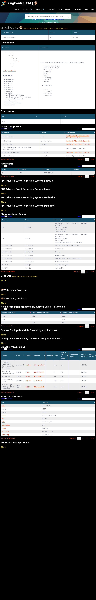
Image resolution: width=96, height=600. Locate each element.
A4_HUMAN (38, 380)
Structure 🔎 (27, 9)
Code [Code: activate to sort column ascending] (27, 220)
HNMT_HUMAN (39, 372)
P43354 (27, 387)
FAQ (92, 9)
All (34, 19)
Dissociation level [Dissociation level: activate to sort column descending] (9, 312)
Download (77, 9)
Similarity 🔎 (39, 9)
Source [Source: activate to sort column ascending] (45, 402)
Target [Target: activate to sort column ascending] (4, 355)
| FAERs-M (51, 28)
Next (92, 159)
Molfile (5, 71)
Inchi (9, 71)
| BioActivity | (64, 28)
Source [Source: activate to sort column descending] (5, 220)
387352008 (5, 431)
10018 (3, 415)
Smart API (50, 9)
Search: (86, 129)
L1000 (86, 9)
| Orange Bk (57, 28)
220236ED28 (6, 425)
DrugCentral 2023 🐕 (22, 3)
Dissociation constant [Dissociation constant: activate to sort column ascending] (41, 312)
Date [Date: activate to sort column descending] (4, 169)
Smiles (13, 71)
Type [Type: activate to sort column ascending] (56, 355)
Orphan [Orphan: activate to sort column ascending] (76, 169)
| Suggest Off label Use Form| (18, 276)
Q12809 (28, 365)
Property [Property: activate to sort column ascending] (5, 132)
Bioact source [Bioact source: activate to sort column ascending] (83, 355)
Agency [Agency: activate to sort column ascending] (23, 169)
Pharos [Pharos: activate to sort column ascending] (28, 355)
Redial (60, 9)
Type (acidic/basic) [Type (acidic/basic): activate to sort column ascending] (70, 312)
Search (16, 9)
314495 (4, 428)
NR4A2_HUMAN (39, 387)
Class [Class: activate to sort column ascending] (18, 355)
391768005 (5, 435)
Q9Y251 (27, 376)
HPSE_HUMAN (39, 376)
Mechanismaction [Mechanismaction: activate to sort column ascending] (74, 355)
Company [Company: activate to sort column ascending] (48, 169)
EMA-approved (50, 19)
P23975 (55, 22)
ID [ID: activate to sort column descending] (3, 402)
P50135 (27, 372)
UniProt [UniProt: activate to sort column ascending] (37, 355)
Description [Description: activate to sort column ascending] (59, 220)
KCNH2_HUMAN (39, 365)
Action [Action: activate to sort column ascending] (49, 355)
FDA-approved (40, 19)
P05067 (28, 380)
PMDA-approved (59, 19)
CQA (3, 406)
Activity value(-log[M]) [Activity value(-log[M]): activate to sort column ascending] (64, 355)
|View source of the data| (31, 276)
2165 (3, 422)
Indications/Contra (37, 28)
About (67, 9)
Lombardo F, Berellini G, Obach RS (78, 141)
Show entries (6, 128)
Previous (80, 159)
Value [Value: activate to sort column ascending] (43, 132)
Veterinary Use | (27, 28)
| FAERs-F (45, 28)
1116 (3, 418)
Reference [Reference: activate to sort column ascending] (71, 132)
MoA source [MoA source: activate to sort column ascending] (92, 355)
